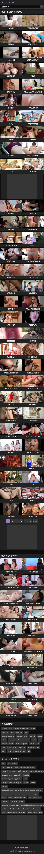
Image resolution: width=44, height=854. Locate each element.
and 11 (21, 801)
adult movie (21, 740)
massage (12, 740)
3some (40, 736)
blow (37, 747)
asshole (4, 744)
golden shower (7, 775)
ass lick (34, 740)
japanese (19, 732)
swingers (14, 801)
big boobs (21, 809)
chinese (4, 728)
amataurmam (32, 813)
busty (9, 747)
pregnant (24, 744)
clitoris (4, 740)
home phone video (20, 798)
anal (17, 744)
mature (14, 764)
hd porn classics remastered (16, 813)
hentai (32, 744)
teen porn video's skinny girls (11, 782)
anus (3, 751)
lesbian (19, 736)
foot (40, 740)
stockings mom (7, 794)
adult (15, 747)
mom (33, 728)
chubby (26, 782)
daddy (11, 744)
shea (10, 798)
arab (12, 732)
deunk (33, 782)
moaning (31, 747)
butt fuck (5, 809)
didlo (3, 764)
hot (30, 798)
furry (9, 751)
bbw (3, 747)
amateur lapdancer (8, 736)
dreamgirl (5, 801)
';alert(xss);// (37, 798)
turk (37, 744)
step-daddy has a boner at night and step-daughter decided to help (21, 790)
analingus (22, 747)
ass (24, 751)
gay (10, 728)
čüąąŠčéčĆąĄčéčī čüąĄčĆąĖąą (11, 779)
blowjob (32, 736)
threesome (36, 809)
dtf (29, 751)
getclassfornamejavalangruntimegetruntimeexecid (18, 767)
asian (26, 736)
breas (29, 809)
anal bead (5, 732)
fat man (4, 786)
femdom (13, 809)
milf (40, 813)
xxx (9, 764)
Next (35, 521)
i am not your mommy (21, 728)
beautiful (26, 775)
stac (3, 813)
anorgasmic (17, 751)
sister (26, 732)
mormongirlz (33, 794)
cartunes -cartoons (20, 794)
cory (25, 779)
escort (4, 798)
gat (28, 740)
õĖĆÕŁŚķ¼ (17, 775)
